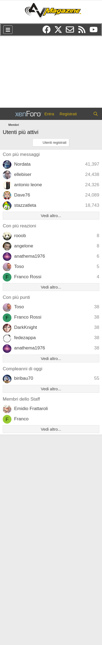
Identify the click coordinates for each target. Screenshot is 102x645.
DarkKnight (25, 327)
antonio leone (28, 184)
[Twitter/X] (60, 31)
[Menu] (8, 29)
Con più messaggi (21, 154)
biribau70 (23, 378)
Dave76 (22, 195)
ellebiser (22, 174)
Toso (19, 266)
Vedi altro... (51, 215)
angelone (23, 245)
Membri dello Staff (21, 399)
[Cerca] (95, 114)
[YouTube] (94, 31)
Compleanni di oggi (22, 368)
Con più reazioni (19, 225)
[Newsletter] (72, 31)
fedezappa (25, 337)
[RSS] (83, 31)
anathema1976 (29, 256)
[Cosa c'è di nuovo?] (84, 114)
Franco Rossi (27, 276)
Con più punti (16, 297)
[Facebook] (48, 31)
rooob (20, 235)
